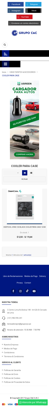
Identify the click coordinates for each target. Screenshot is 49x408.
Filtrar (25, 179)
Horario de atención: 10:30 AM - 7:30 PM (23, 330)
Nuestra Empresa (11, 345)
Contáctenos (9, 352)
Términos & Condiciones (14, 356)
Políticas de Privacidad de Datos (17, 382)
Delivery (42, 276)
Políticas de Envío (11, 374)
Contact (27, 283)
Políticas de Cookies (12, 378)
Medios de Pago (31, 276)
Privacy (20, 283)
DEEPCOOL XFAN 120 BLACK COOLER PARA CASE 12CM (25, 227)
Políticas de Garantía (12, 370)
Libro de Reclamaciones (13, 276)
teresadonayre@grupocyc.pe (19, 324)
